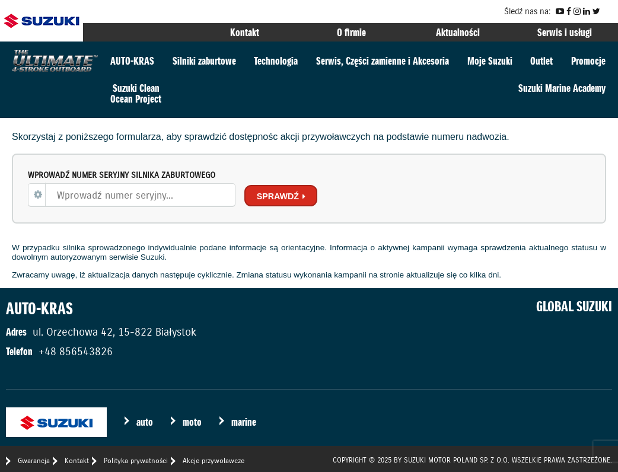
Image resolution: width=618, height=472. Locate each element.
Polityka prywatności (136, 460)
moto (192, 422)
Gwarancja (34, 460)
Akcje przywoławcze (213, 460)
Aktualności (458, 32)
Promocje (588, 61)
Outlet (541, 61)
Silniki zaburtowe (204, 61)
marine (243, 422)
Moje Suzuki (489, 61)
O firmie (351, 32)
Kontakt (244, 32)
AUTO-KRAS (132, 61)
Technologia (276, 61)
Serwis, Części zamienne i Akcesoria (382, 61)
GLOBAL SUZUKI (574, 306)
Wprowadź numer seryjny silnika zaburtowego (121, 175)
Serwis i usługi (564, 32)
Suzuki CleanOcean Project (135, 93)
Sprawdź (278, 196)
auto (144, 422)
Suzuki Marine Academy (562, 88)
